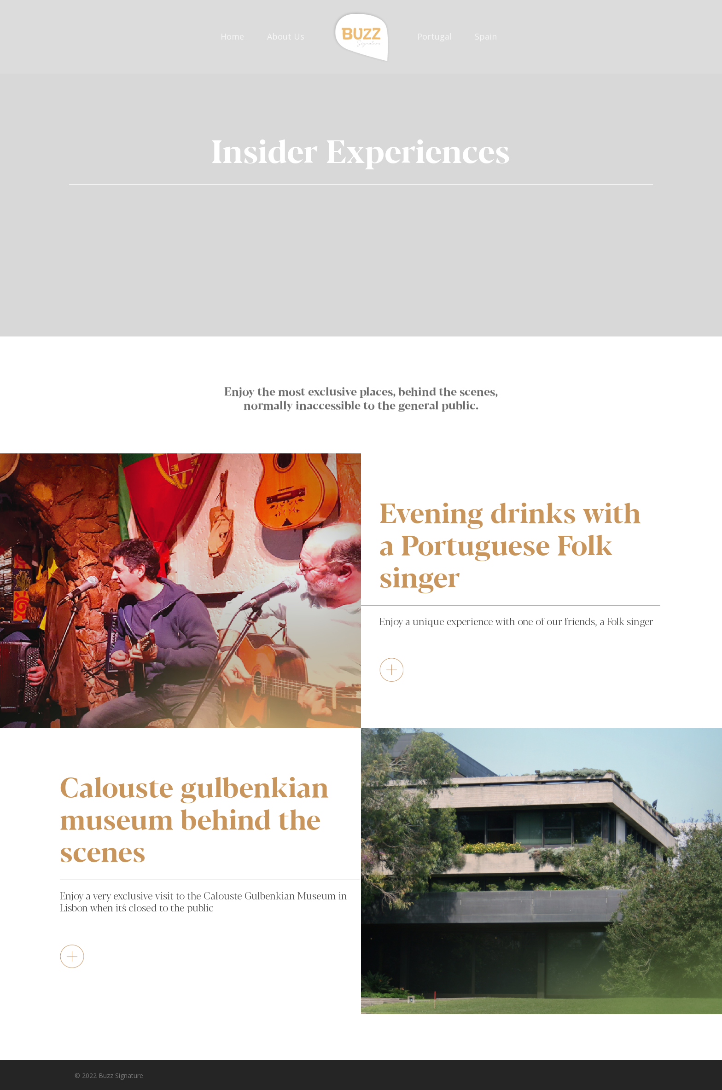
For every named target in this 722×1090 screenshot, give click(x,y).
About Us (285, 36)
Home (232, 36)
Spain (486, 36)
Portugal (434, 36)
